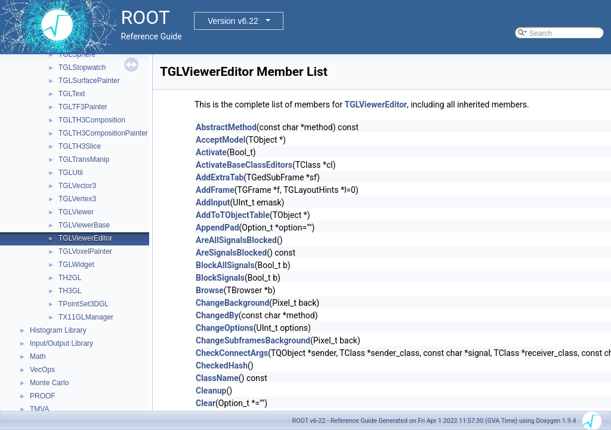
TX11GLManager (85, 317)
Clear (205, 403)
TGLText (71, 94)
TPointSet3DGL (83, 304)
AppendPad (217, 227)
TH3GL (70, 291)
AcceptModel (220, 140)
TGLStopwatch (82, 67)
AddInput (213, 202)
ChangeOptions (225, 328)
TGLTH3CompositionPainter (103, 133)
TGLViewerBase (84, 225)
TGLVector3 (77, 186)
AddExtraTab (219, 177)
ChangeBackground (232, 303)
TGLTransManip (83, 159)
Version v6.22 (233, 21)
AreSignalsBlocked (231, 252)
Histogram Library (58, 330)
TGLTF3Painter (82, 107)
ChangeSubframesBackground (253, 340)
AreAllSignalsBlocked (236, 240)
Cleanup (211, 390)
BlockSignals (220, 277)
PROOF (42, 396)
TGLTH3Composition (91, 120)
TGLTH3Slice (79, 146)
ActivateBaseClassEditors (244, 165)
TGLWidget (76, 264)
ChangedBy (217, 315)
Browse (210, 290)
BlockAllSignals (225, 265)
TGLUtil (70, 172)
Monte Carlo (49, 383)
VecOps (42, 370)
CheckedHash (222, 365)
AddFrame (215, 190)
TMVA (39, 409)
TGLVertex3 (77, 199)
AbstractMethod (226, 127)
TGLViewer (76, 212)
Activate (211, 152)
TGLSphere (76, 54)
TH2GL (70, 278)
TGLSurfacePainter (89, 80)
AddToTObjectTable (233, 215)
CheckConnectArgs (232, 353)
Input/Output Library (61, 343)
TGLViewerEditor (85, 238)
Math (38, 356)
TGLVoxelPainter (85, 251)
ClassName (217, 378)
